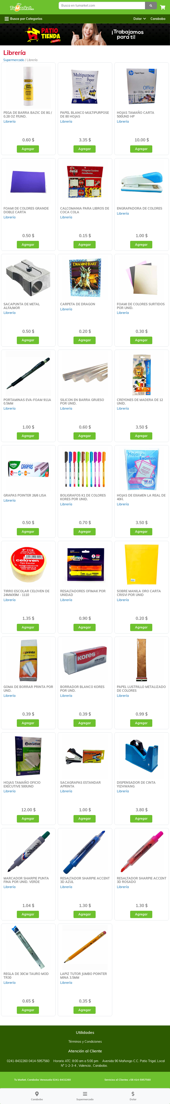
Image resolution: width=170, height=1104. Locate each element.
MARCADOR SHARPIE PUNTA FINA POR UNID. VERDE (26, 880)
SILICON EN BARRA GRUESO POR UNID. (82, 402)
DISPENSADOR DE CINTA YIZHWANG (136, 784)
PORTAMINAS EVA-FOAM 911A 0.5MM (27, 402)
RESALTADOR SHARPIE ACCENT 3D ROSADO (141, 880)
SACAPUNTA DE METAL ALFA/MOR (22, 306)
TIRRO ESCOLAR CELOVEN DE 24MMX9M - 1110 (26, 593)
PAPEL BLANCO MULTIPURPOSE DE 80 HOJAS (84, 114)
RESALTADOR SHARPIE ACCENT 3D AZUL (85, 880)
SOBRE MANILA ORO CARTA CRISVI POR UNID (139, 593)
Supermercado (14, 60)
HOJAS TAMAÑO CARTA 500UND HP (135, 114)
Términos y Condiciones (85, 1042)
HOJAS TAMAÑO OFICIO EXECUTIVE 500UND (22, 784)
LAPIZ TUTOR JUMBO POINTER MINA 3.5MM (83, 976)
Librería (9, 121)
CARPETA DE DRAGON (77, 304)
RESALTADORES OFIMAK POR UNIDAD (83, 593)
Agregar (28, 149)
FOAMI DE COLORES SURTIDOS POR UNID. (141, 306)
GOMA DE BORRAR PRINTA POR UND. (28, 689)
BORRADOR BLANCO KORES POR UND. (82, 689)
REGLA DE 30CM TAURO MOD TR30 (26, 976)
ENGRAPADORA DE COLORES (139, 208)
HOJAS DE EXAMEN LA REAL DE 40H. (141, 497)
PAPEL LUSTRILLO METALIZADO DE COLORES (141, 689)
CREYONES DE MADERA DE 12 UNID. (140, 402)
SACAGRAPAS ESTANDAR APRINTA (80, 784)
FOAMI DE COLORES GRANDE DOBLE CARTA (26, 210)
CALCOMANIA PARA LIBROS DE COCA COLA (84, 210)
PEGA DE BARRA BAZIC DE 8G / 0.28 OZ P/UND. (28, 114)
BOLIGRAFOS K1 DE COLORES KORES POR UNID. (83, 497)
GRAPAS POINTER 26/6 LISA (25, 495)
